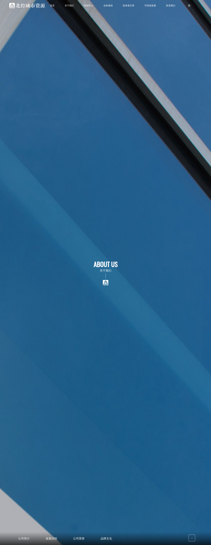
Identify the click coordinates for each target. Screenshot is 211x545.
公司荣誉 (79, 538)
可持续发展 (150, 5)
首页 (52, 5)
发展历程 (51, 538)
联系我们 (170, 5)
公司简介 (24, 538)
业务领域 (108, 5)
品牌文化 (106, 538)
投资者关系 (128, 5)
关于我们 (69, 5)
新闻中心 (88, 5)
